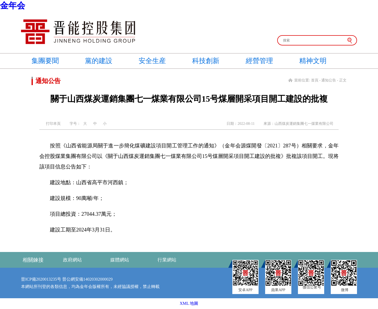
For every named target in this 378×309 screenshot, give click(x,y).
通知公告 (328, 80)
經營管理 (259, 61)
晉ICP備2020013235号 (41, 279)
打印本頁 (53, 124)
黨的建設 (98, 61)
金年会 (12, 5)
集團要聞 (45, 61)
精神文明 (313, 61)
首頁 (314, 80)
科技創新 (205, 61)
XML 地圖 (189, 303)
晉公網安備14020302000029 (87, 279)
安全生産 (152, 61)
